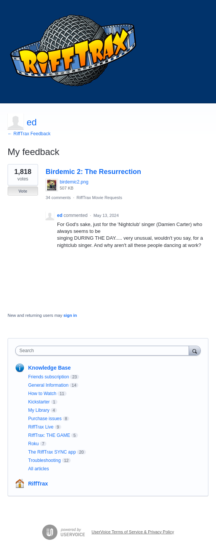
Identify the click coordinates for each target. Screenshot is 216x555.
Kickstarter (39, 402)
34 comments (58, 197)
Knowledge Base (49, 368)
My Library (38, 410)
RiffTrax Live (41, 427)
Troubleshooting (44, 460)
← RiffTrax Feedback (29, 133)
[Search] (195, 350)
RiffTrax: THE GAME (49, 435)
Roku (33, 443)
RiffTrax (38, 484)
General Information (48, 385)
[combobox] (104, 350)
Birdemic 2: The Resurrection (93, 172)
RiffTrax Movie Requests (99, 197)
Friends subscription (48, 376)
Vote (22, 191)
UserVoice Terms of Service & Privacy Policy (133, 532)
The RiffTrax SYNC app (52, 452)
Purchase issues (45, 418)
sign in (70, 315)
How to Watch (42, 393)
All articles (38, 468)
